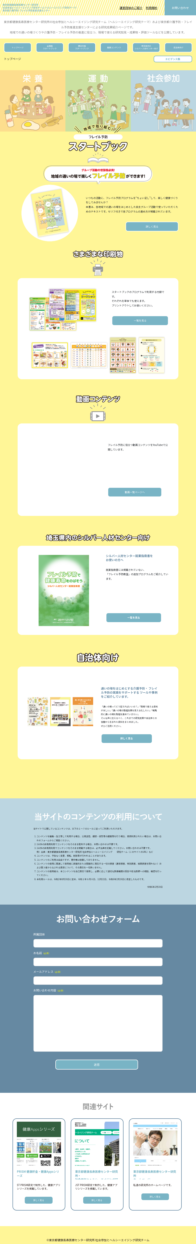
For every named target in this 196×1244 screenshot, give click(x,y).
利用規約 (151, 8)
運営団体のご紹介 (130, 8)
